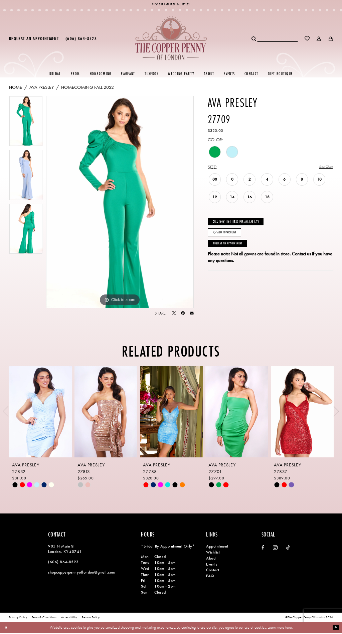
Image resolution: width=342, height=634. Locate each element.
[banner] (171, 40)
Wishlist (213, 554)
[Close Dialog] (7, 628)
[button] (319, 40)
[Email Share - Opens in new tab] (192, 315)
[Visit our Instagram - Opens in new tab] (275, 549)
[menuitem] (34, 40)
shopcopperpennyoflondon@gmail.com (81, 573)
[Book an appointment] (34, 40)
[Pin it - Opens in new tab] (183, 315)
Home (15, 89)
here (288, 628)
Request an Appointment (236, 256)
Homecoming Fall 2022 (87, 89)
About (211, 559)
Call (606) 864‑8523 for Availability (246, 226)
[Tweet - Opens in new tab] (174, 315)
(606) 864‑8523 (63, 563)
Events (211, 565)
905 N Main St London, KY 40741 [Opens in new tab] (64, 551)
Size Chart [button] (323, 169)
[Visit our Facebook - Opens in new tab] (263, 549)
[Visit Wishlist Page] (307, 40)
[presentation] (40, 413)
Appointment (217, 548)
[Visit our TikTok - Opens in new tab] (288, 549)
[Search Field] (277, 40)
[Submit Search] (254, 40)
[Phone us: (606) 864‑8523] (81, 40)
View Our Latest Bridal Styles (171, 5)
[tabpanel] (26, 124)
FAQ (210, 577)
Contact (212, 571)
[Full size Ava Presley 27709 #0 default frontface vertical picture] (119, 203)
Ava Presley (41, 89)
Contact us (301, 268)
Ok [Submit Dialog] (334, 628)
